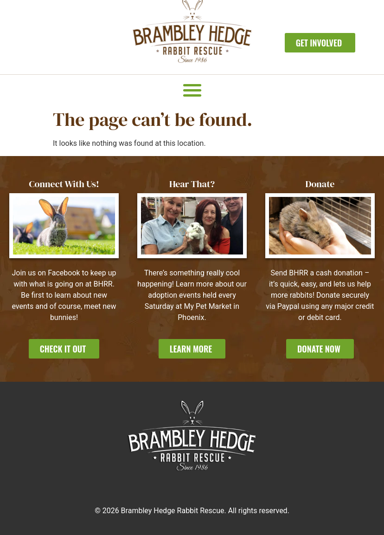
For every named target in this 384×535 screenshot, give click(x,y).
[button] (192, 90)
